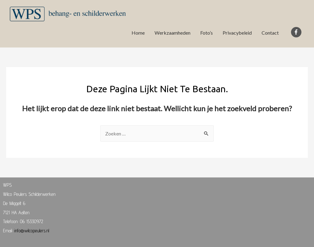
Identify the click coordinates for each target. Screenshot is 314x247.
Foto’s (206, 33)
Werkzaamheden (172, 33)
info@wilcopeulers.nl (31, 231)
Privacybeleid (237, 33)
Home (138, 33)
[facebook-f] (297, 32)
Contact (270, 33)
